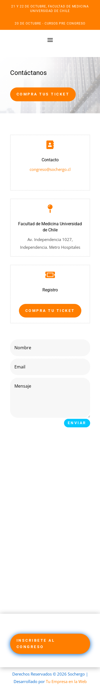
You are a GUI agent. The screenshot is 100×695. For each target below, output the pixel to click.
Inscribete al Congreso (36, 643)
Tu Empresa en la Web (66, 681)
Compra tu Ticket (50, 310)
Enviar (77, 423)
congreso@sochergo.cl (50, 169)
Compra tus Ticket (43, 94)
